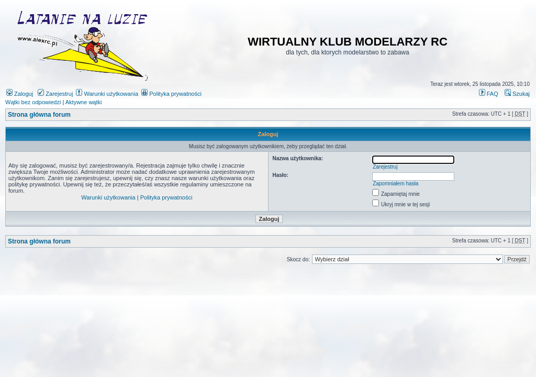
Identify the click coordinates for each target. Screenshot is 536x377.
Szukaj (517, 94)
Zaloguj (19, 94)
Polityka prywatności (171, 94)
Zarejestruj (55, 94)
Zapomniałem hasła (395, 183)
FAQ (488, 94)
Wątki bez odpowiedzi (33, 102)
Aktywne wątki (83, 102)
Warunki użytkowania (107, 94)
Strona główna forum (39, 114)
